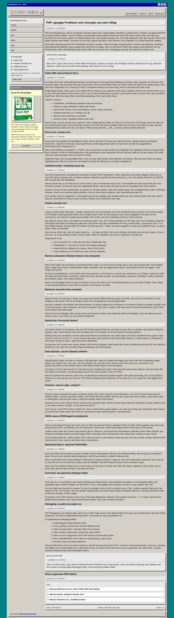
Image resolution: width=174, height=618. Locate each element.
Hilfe (150, 14)
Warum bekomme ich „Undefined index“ (68, 600)
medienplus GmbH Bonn (27, 614)
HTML (13, 40)
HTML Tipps (17, 79)
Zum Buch (26, 146)
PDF (12, 35)
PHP (12, 51)
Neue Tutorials (131, 14)
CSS (12, 45)
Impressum (159, 14)
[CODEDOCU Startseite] (26, 12)
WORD (13, 30)
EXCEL (14, 25)
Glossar (142, 14)
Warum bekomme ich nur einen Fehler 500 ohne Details (75, 589)
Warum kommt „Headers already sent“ (67, 594)
